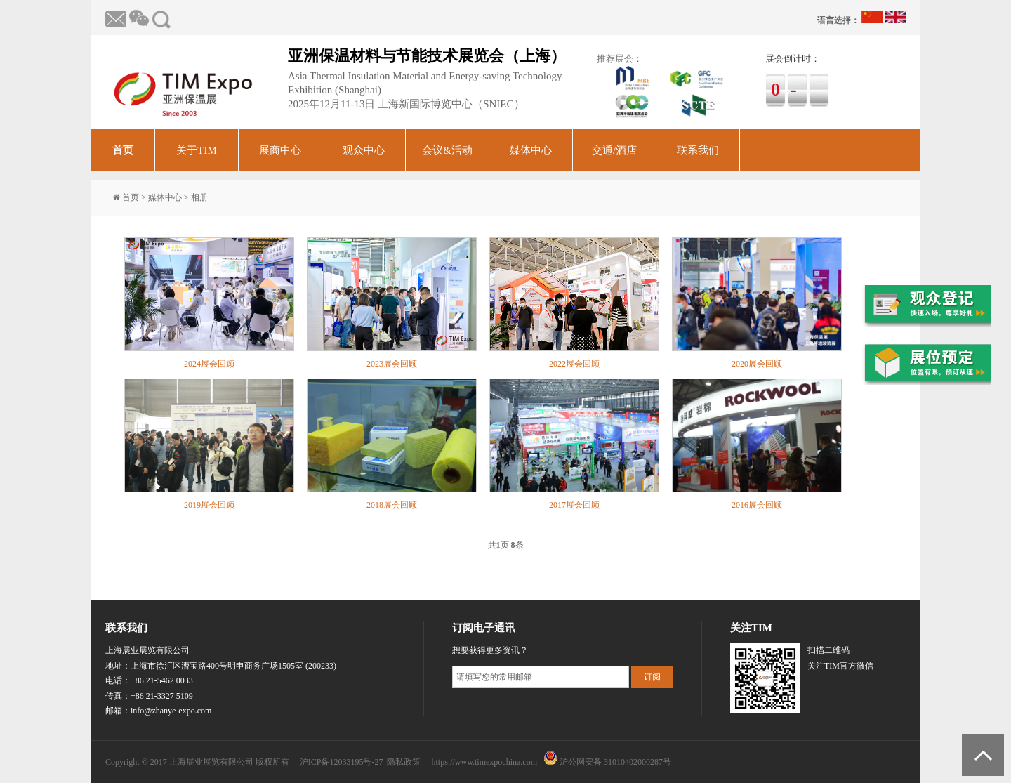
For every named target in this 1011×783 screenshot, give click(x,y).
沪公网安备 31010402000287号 (615, 762)
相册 (199, 197)
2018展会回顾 (391, 505)
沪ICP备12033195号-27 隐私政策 (360, 762)
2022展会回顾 (574, 364)
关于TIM (196, 150)
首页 (122, 150)
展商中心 (280, 150)
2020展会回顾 (757, 364)
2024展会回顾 (209, 364)
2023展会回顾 (391, 364)
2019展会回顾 (209, 505)
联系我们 (698, 150)
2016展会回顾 (757, 505)
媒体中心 (531, 150)
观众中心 (364, 150)
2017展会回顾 (574, 505)
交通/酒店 (614, 150)
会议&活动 (447, 150)
